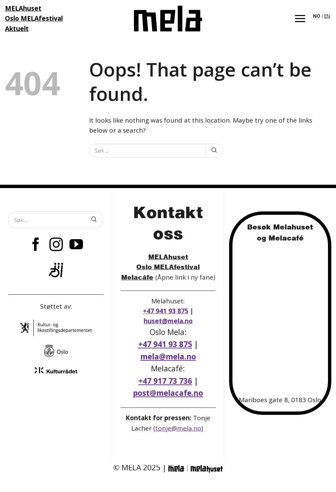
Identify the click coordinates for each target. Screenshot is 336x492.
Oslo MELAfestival (168, 267)
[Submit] (214, 150)
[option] (327, 16)
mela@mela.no (168, 356)
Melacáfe (137, 277)
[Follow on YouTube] (76, 245)
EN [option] (327, 16)
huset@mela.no (168, 321)
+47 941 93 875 (165, 311)
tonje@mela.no (178, 428)
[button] (300, 18)
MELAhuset (168, 257)
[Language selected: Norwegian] (322, 15)
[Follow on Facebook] (35, 245)
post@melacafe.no (168, 393)
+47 (165, 381)
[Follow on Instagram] (56, 245)
